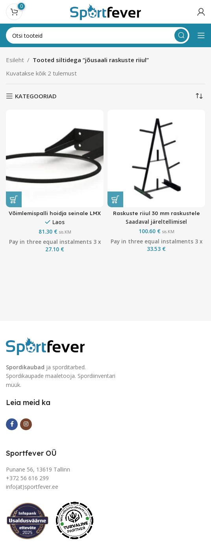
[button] (14, 199)
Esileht (15, 60)
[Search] (97, 35)
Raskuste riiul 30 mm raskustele (156, 213)
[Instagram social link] (26, 424)
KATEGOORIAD (36, 95)
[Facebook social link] (12, 424)
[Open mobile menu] (201, 35)
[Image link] (45, 345)
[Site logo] (105, 11)
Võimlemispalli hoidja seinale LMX (55, 213)
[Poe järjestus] (199, 96)
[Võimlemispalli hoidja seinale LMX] (55, 158)
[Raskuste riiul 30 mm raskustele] (156, 158)
